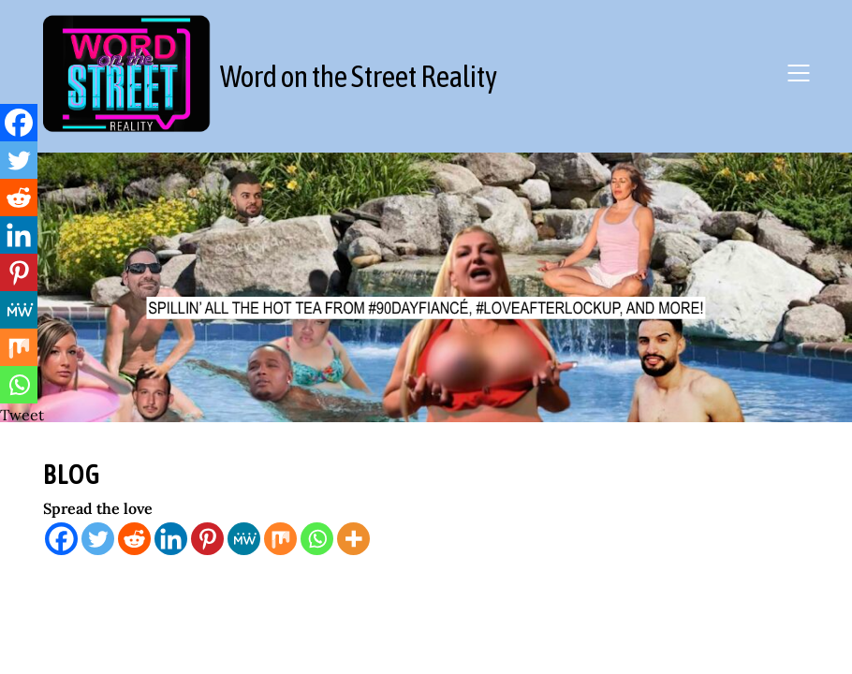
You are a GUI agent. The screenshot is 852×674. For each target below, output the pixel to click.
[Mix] (280, 538)
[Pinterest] (207, 538)
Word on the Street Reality (358, 76)
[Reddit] (134, 538)
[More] (353, 538)
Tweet (22, 414)
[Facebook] (61, 538)
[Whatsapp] (317, 538)
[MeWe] (244, 538)
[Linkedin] (170, 538)
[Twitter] (97, 538)
